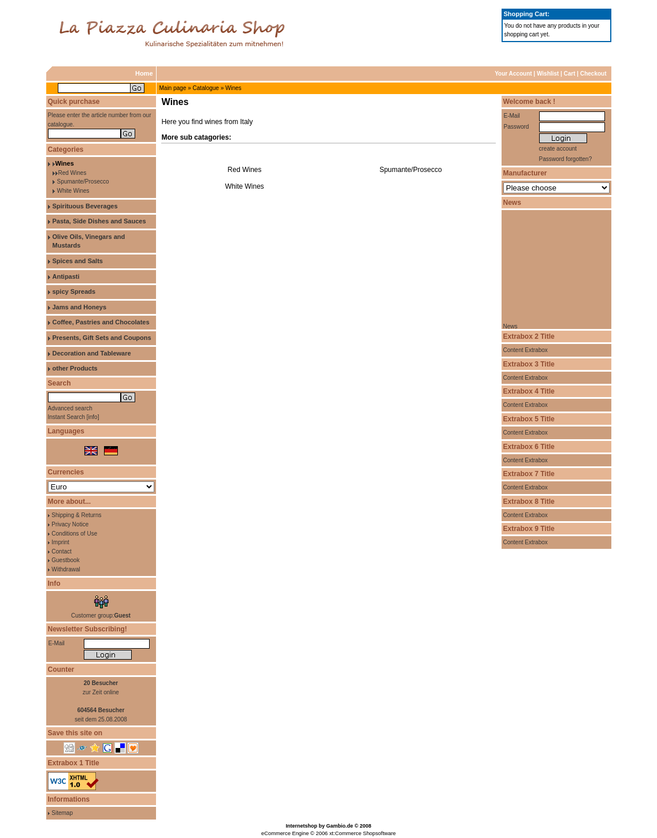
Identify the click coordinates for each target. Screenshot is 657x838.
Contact (61, 551)
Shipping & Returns (76, 515)
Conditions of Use (74, 533)
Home (144, 73)
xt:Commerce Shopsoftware (362, 833)
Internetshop (301, 826)
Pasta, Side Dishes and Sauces (99, 221)
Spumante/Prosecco (83, 181)
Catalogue (205, 88)
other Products (75, 368)
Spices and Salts (78, 260)
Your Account (513, 73)
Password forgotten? (565, 159)
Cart (570, 73)
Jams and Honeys (80, 307)
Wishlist (548, 73)
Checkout (593, 73)
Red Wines (72, 173)
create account (558, 148)
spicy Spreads (74, 291)
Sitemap (62, 813)
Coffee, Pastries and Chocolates (101, 322)
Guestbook (65, 560)
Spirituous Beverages (85, 206)
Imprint (60, 542)
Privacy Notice (69, 524)
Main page (173, 88)
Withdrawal (65, 569)
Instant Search (66, 417)
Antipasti (66, 276)
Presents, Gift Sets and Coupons (102, 337)
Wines (233, 88)
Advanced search (70, 408)
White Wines (73, 191)
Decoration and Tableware (92, 353)
